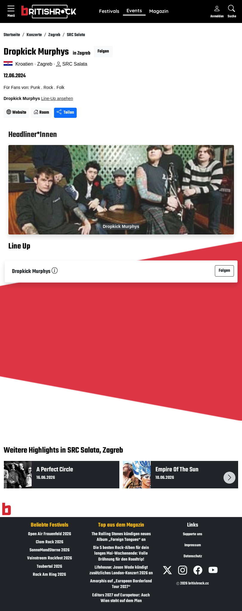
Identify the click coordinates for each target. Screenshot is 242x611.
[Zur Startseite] (6, 509)
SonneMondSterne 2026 (50, 550)
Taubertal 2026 (49, 566)
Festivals (109, 11)
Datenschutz (193, 556)
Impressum (192, 545)
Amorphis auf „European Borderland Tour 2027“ (121, 584)
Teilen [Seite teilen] (65, 112)
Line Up (19, 247)
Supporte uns (192, 534)
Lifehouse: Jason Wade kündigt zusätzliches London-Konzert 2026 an (121, 570)
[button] (109, 11)
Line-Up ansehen (57, 98)
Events (134, 10)
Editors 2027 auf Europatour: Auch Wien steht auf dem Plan (121, 598)
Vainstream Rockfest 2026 (49, 558)
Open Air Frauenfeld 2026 (49, 534)
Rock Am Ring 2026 (49, 574)
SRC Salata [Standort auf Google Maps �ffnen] (71, 64)
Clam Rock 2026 (49, 542)
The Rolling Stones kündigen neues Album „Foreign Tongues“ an (121, 537)
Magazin (159, 11)
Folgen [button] (103, 51)
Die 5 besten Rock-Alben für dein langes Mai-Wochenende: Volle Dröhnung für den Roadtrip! (121, 553)
